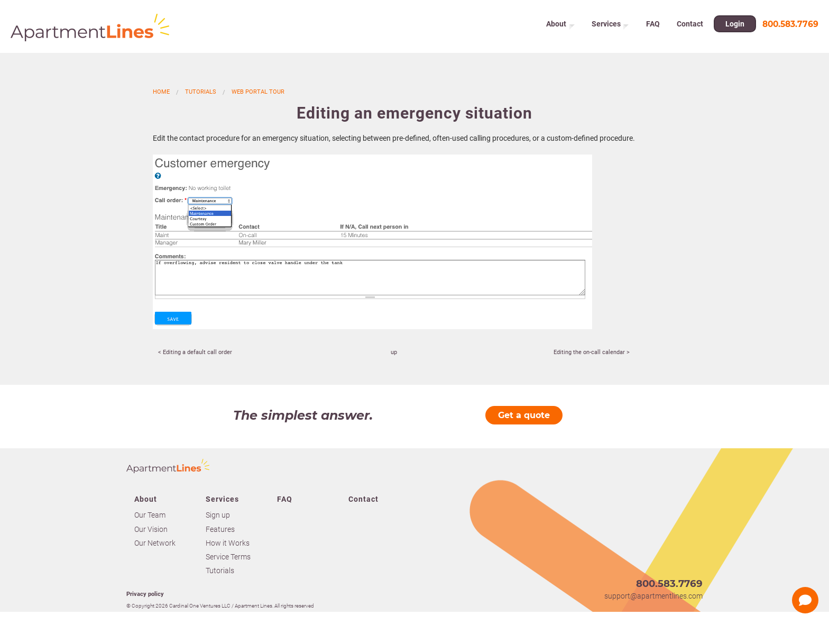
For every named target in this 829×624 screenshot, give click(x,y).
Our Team (149, 515)
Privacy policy (145, 594)
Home (161, 92)
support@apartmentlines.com (653, 596)
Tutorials (200, 92)
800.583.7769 (790, 26)
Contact (691, 26)
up (394, 352)
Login (735, 26)
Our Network (155, 543)
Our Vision (151, 529)
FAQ (655, 26)
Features (220, 529)
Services (607, 26)
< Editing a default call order (195, 352)
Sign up (218, 515)
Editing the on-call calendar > (592, 352)
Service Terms (228, 557)
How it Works (228, 543)
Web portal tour (258, 92)
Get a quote (524, 415)
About (556, 26)
